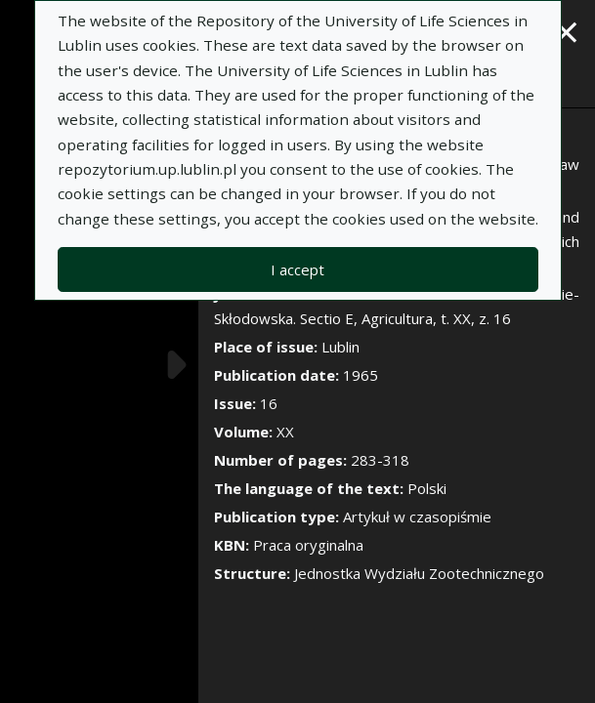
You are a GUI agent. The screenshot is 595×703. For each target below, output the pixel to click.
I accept (297, 269)
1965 (360, 375)
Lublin (340, 346)
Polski (426, 488)
